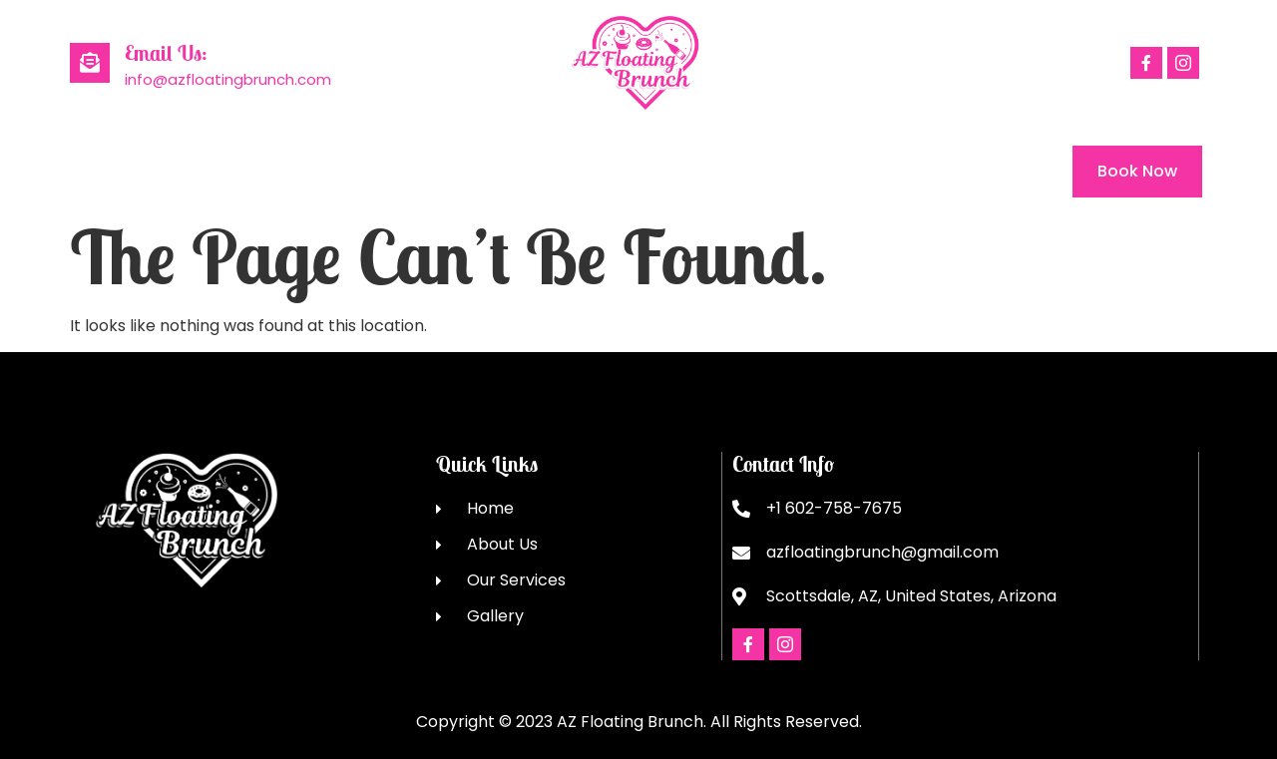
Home (94, 171)
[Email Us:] (90, 63)
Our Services (351, 171)
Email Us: (166, 53)
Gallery (485, 171)
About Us (209, 171)
